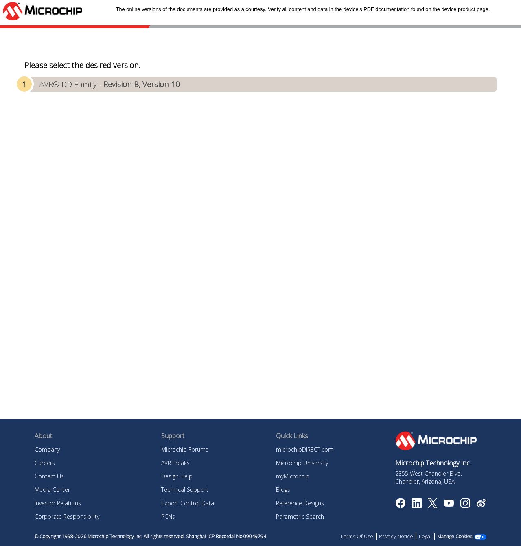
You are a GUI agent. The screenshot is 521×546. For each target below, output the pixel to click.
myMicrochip (292, 476)
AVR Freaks (175, 463)
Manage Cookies (454, 536)
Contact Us (49, 476)
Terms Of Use (356, 536)
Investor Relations (58, 503)
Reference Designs (300, 503)
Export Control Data (187, 503)
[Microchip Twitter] (433, 505)
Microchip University (302, 463)
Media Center (52, 490)
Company (47, 449)
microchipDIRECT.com (304, 449)
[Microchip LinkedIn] (417, 505)
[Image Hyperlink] (449, 504)
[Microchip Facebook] (400, 505)
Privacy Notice (396, 536)
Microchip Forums (184, 449)
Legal (425, 536)
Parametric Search (300, 516)
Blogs (283, 490)
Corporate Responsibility (67, 516)
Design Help (177, 476)
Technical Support (184, 490)
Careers (45, 463)
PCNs (168, 516)
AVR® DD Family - (109, 84)
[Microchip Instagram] (465, 505)
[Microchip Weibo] (481, 504)
